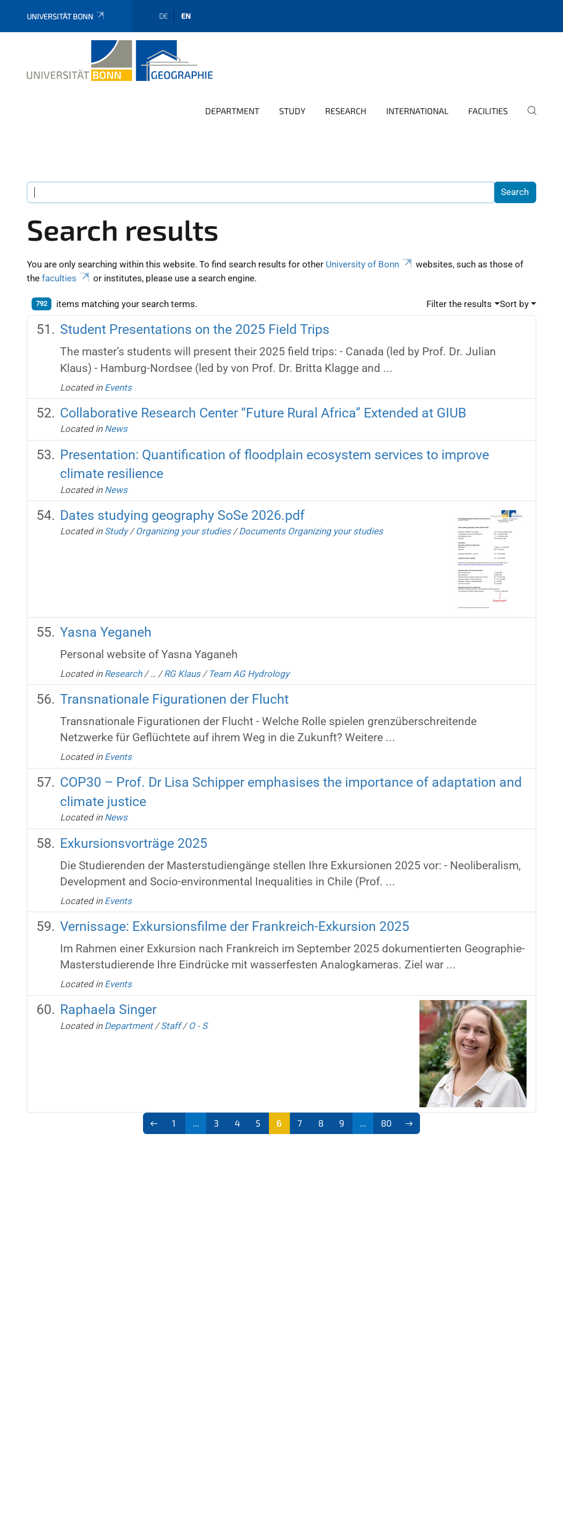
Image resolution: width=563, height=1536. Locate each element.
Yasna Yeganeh (106, 632)
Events (118, 387)
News (115, 428)
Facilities (488, 111)
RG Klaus (182, 673)
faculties (66, 278)
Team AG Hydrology (248, 673)
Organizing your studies (183, 531)
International (417, 111)
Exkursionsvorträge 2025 (133, 843)
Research (345, 111)
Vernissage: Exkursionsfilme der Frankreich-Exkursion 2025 (234, 926)
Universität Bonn (66, 16)
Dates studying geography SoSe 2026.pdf (182, 515)
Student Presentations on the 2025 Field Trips (194, 329)
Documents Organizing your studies (311, 531)
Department (232, 111)
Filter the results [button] (459, 304)
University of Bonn (370, 264)
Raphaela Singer (108, 1009)
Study (292, 111)
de (163, 15)
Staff (171, 1025)
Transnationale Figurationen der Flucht (174, 699)
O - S (198, 1025)
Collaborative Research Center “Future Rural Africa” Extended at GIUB (263, 413)
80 (386, 1122)
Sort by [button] (514, 304)
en (186, 15)
